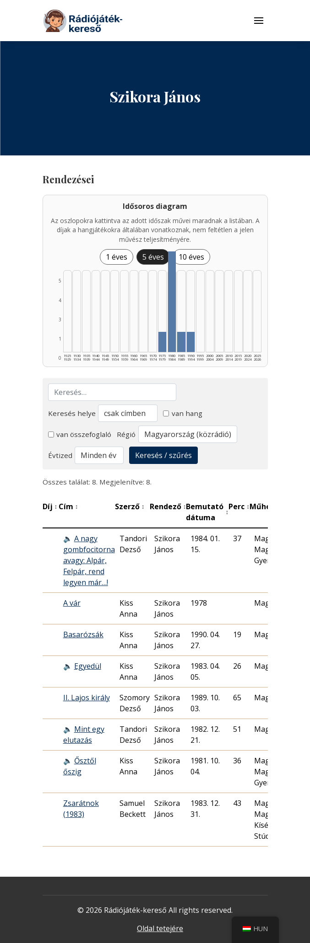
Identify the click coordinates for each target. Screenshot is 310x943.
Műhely (266, 506)
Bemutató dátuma (207, 511)
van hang (182, 413)
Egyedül (87, 666)
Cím (68, 506)
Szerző (130, 506)
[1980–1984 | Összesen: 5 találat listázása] (172, 301)
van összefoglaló (80, 434)
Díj (50, 506)
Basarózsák (83, 634)
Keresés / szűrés (163, 455)
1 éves (116, 257)
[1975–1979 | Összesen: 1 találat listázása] (162, 342)
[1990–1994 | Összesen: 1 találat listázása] (191, 342)
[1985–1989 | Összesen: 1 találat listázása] (181, 342)
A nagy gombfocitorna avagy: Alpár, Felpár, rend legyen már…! (89, 560)
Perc (239, 506)
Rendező (168, 506)
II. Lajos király (86, 698)
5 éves (153, 257)
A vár (72, 603)
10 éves (191, 257)
